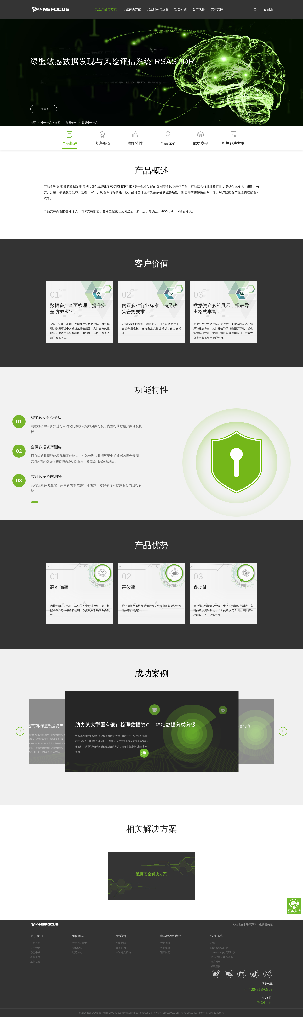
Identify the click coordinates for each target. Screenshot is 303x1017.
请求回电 (77, 947)
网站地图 (237, 924)
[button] (34, 502)
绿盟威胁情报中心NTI (222, 947)
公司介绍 (35, 943)
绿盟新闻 (35, 957)
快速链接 (216, 936)
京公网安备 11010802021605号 (166, 1012)
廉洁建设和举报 (170, 936)
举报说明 (165, 943)
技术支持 (217, 9)
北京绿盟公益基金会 (221, 957)
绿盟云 (214, 943)
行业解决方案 (132, 9)
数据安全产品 (90, 122)
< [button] (20, 731)
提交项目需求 (79, 943)
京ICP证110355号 (214, 1012)
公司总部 (121, 943)
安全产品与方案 (106, 11)
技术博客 (215, 961)
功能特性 (135, 143)
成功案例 (200, 143)
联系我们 (122, 936)
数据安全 (71, 122)
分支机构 (121, 947)
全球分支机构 (123, 952)
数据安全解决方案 (151, 874)
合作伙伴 (198, 9)
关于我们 (36, 936)
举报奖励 (165, 947)
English (268, 9)
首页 (33, 122)
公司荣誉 (35, 947)
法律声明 (251, 924)
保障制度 (165, 952)
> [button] (282, 731)
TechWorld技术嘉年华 (222, 952)
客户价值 (102, 143)
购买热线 (77, 952)
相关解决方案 (233, 143)
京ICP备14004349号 (194, 1012)
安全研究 (180, 9)
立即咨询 (43, 109)
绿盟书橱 (35, 952)
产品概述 (69, 143)
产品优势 (168, 143)
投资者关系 (266, 924)
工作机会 (35, 961)
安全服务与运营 (158, 9)
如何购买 (78, 936)
